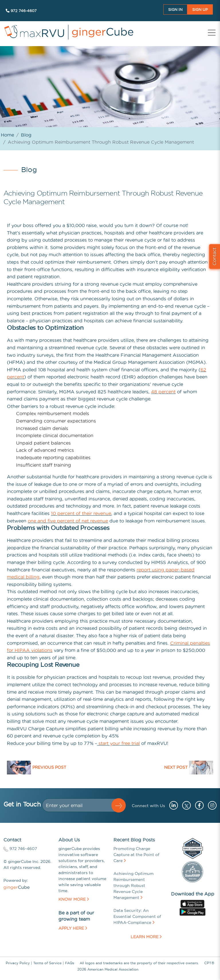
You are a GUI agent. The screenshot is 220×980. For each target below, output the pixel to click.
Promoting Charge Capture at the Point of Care (136, 854)
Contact (214, 256)
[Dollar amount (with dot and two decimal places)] (79, 805)
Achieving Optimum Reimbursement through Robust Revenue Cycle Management (133, 885)
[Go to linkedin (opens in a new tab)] (172, 805)
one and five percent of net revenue (68, 520)
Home (7, 134)
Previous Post (49, 767)
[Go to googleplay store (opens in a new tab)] (192, 911)
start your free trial (118, 743)
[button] (118, 805)
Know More (73, 899)
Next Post (176, 767)
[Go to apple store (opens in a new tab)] (192, 903)
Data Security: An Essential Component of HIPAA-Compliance (137, 916)
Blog (26, 134)
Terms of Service (47, 963)
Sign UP (200, 9)
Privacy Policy (18, 963)
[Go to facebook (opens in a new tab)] (198, 805)
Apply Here (72, 928)
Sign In (175, 9)
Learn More (146, 936)
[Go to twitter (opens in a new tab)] (185, 805)
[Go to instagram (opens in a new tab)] (211, 805)
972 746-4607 (21, 11)
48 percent (163, 391)
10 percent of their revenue (81, 513)
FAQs (69, 963)
